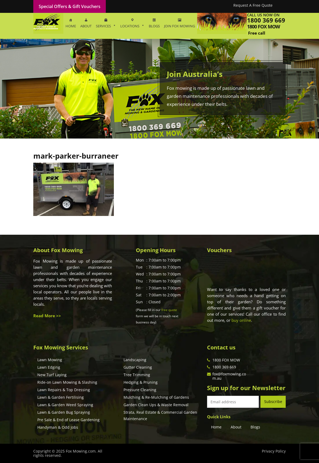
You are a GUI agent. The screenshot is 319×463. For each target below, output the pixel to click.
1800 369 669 (266, 20)
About (236, 427)
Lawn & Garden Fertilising (60, 397)
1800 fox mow (263, 26)
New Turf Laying (52, 374)
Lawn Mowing (49, 359)
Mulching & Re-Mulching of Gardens (156, 397)
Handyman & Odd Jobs (57, 427)
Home (216, 427)
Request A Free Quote (253, 5)
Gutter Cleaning (138, 367)
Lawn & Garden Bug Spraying (63, 412)
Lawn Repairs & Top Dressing (63, 389)
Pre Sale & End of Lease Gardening (68, 419)
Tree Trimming (137, 374)
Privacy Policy (274, 451)
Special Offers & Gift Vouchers (69, 6)
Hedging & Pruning (141, 382)
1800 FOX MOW (226, 360)
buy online (241, 320)
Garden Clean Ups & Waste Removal (156, 404)
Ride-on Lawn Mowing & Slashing (67, 382)
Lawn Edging (48, 367)
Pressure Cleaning (140, 389)
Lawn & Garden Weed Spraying (65, 404)
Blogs (255, 427)
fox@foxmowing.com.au (229, 376)
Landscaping (135, 359)
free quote (169, 310)
